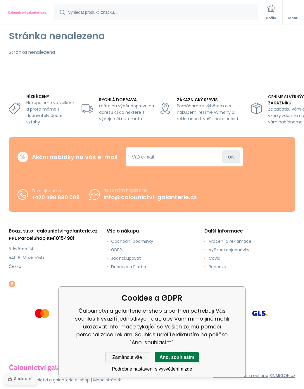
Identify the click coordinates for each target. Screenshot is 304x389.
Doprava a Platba (128, 267)
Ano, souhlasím (176, 357)
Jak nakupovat (126, 258)
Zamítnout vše (127, 357)
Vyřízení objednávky (229, 250)
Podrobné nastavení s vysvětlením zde (152, 368)
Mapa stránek (107, 380)
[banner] (27, 12)
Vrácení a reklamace (230, 241)
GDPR (116, 250)
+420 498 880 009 (56, 197)
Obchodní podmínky (132, 241)
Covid (214, 258)
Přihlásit (231, 156)
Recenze (217, 267)
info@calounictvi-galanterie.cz (150, 197)
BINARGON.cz (282, 375)
